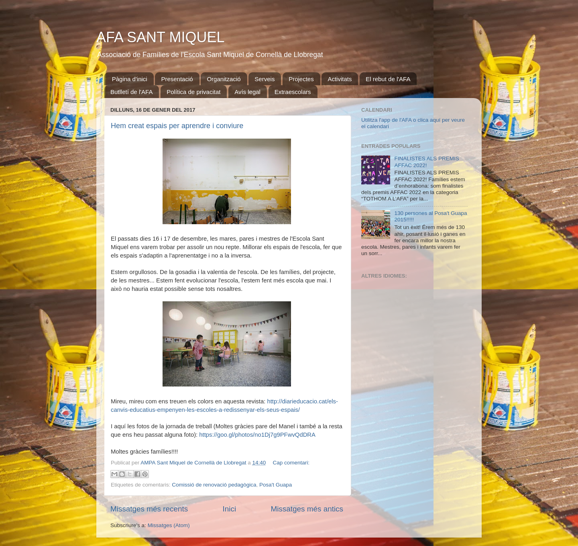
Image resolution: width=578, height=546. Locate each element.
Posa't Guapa (275, 485)
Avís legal (247, 91)
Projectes (301, 79)
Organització (223, 79)
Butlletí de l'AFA (131, 91)
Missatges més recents (149, 509)
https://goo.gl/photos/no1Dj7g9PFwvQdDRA (257, 434)
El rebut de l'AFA (388, 79)
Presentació (177, 79)
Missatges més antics (307, 509)
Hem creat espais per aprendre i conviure (177, 126)
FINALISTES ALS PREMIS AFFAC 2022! (426, 161)
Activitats (340, 79)
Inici (229, 509)
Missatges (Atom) (169, 525)
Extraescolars (293, 91)
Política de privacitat (193, 91)
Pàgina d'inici (129, 79)
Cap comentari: (291, 463)
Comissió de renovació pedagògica (214, 485)
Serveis (264, 79)
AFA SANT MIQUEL (160, 37)
